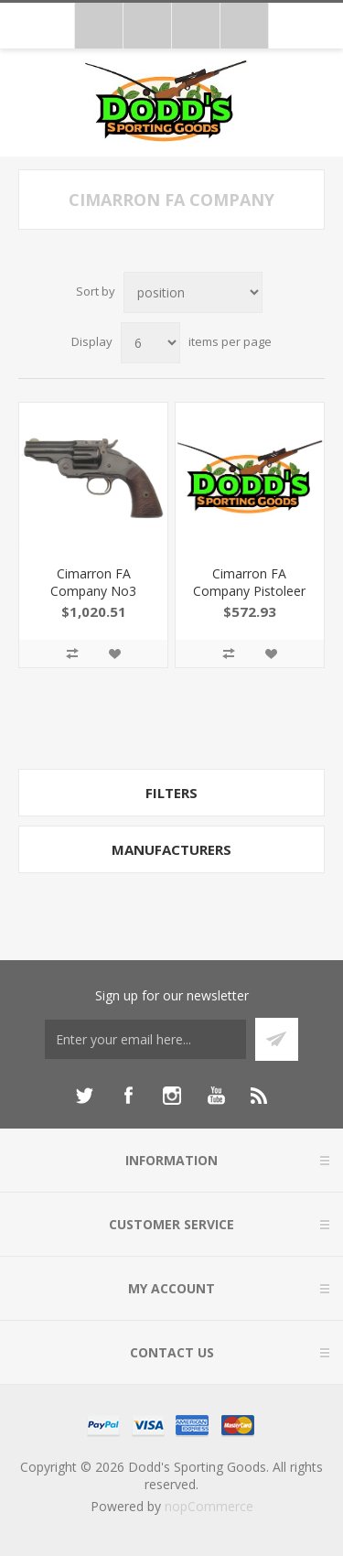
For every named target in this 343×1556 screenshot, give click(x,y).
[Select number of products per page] (150, 342)
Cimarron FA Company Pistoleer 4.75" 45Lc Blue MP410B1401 (249, 599)
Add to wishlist (114, 653)
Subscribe (276, 1039)
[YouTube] (215, 1095)
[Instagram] (172, 1095)
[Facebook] (128, 1095)
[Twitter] (84, 1095)
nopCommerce (209, 1506)
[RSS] (259, 1095)
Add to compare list (72, 653)
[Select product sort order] (193, 292)
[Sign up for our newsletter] (145, 1039)
